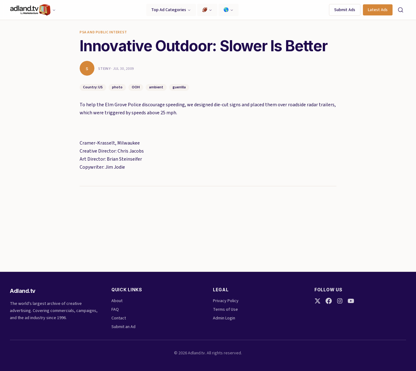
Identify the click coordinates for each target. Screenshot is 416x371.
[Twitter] (317, 301)
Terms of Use (225, 309)
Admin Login (224, 318)
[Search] (400, 9)
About (117, 301)
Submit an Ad (123, 327)
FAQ (115, 309)
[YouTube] (351, 301)
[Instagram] (340, 301)
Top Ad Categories (171, 10)
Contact (118, 318)
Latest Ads (378, 10)
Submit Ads (344, 10)
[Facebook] (329, 301)
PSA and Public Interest (103, 32)
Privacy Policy (226, 301)
